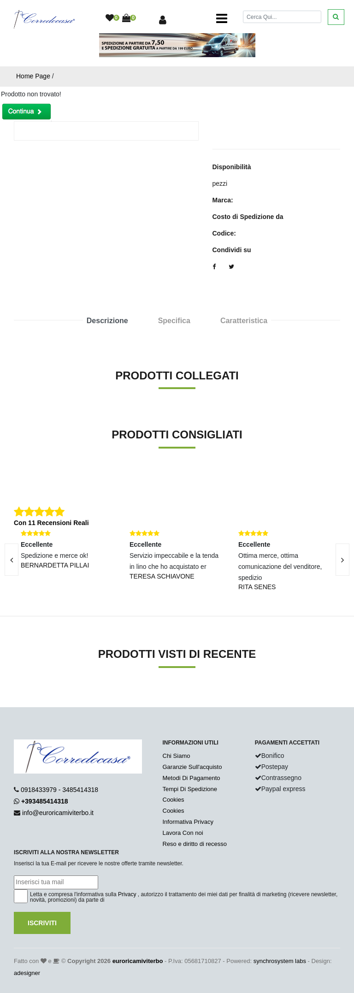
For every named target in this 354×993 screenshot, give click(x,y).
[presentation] (342, 560)
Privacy (127, 894)
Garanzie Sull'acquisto (192, 766)
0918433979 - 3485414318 (59, 789)
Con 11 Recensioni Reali (51, 522)
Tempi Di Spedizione (190, 789)
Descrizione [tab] (107, 321)
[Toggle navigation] (221, 18)
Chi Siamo (176, 755)
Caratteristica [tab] (243, 321)
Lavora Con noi (183, 832)
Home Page (33, 76)
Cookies (173, 799)
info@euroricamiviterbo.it (58, 812)
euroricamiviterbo (137, 961)
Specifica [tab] (174, 321)
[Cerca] (282, 17)
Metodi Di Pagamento (191, 777)
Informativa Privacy (188, 821)
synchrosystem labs (280, 961)
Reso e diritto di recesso (195, 843)
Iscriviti (42, 923)
